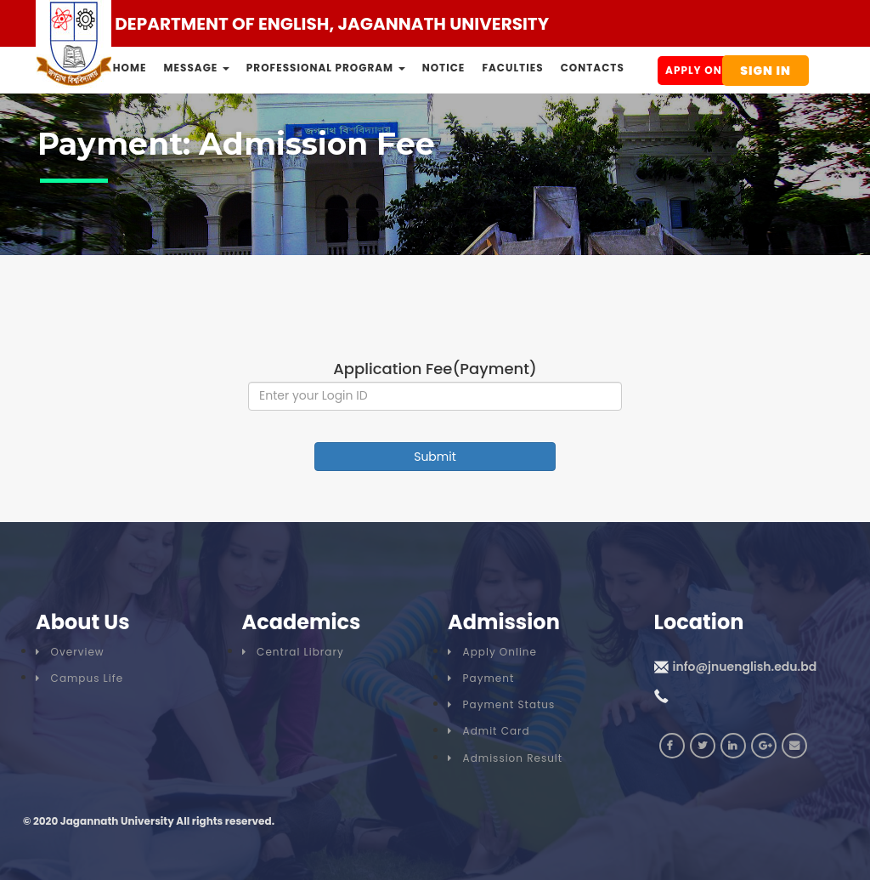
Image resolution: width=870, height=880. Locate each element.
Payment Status (501, 704)
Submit (435, 456)
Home (130, 67)
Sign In (765, 70)
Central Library (293, 651)
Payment (481, 678)
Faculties (512, 67)
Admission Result (505, 758)
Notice (444, 67)
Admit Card (489, 731)
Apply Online (705, 70)
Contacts (592, 67)
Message (196, 67)
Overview (70, 651)
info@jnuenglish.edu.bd (745, 666)
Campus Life (79, 678)
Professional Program (325, 67)
